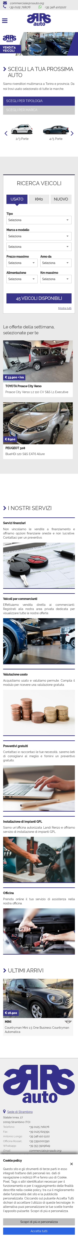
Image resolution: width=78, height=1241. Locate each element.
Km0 (39, 199)
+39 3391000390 (39, 1141)
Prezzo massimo (17, 256)
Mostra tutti (65, 308)
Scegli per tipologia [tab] (24, 101)
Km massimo (49, 272)
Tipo (9, 213)
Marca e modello (17, 230)
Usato (17, 199)
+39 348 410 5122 (39, 1136)
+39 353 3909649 (39, 1145)
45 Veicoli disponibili (39, 298)
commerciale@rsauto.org (27, 3)
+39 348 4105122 (55, 7)
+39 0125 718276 (19, 7)
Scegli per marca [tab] (21, 110)
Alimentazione (16, 272)
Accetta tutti (39, 1231)
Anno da (45, 256)
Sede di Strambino (20, 1112)
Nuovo (61, 199)
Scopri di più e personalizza (39, 1222)
